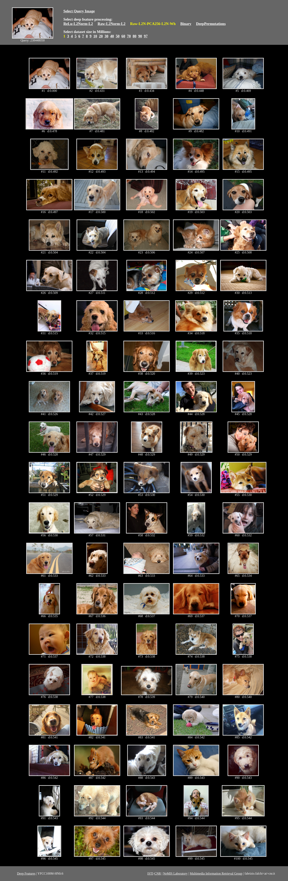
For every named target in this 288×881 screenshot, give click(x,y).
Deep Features (26, 873)
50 (118, 36)
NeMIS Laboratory (175, 873)
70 (129, 36)
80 (134, 36)
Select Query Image (79, 11)
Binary (185, 24)
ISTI (150, 873)
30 (106, 36)
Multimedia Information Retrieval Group (216, 873)
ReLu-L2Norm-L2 (78, 24)
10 (95, 36)
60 (123, 36)
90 (140, 36)
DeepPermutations (211, 24)
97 (146, 36)
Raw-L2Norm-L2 (111, 24)
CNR (157, 873)
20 (101, 36)
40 (112, 36)
